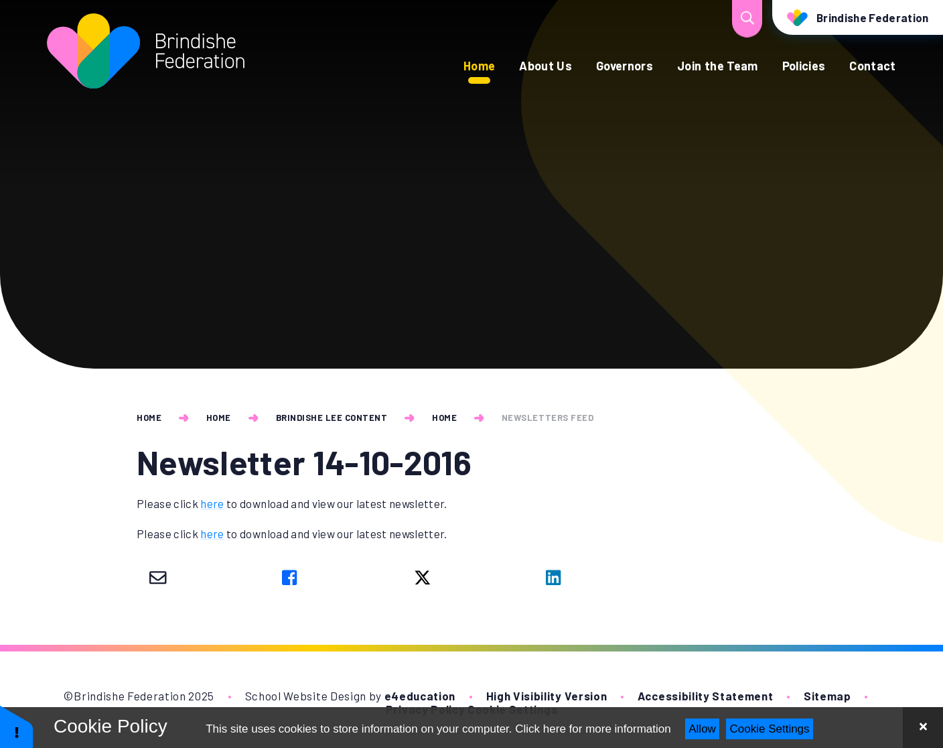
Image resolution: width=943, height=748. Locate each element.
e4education (419, 695)
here (212, 503)
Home (149, 417)
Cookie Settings (770, 729)
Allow (702, 729)
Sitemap (827, 695)
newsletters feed (547, 417)
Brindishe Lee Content (332, 417)
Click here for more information (592, 729)
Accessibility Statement (706, 695)
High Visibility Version (546, 695)
